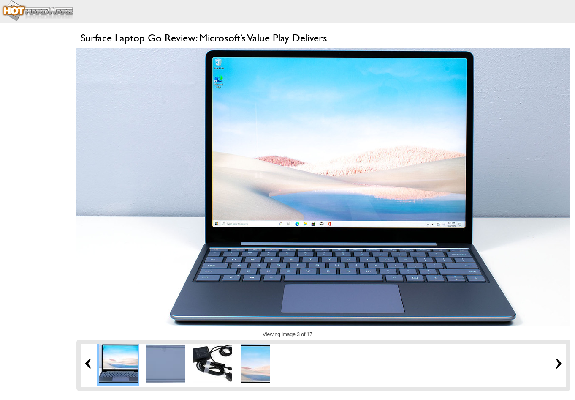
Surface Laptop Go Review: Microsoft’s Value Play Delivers (204, 38)
